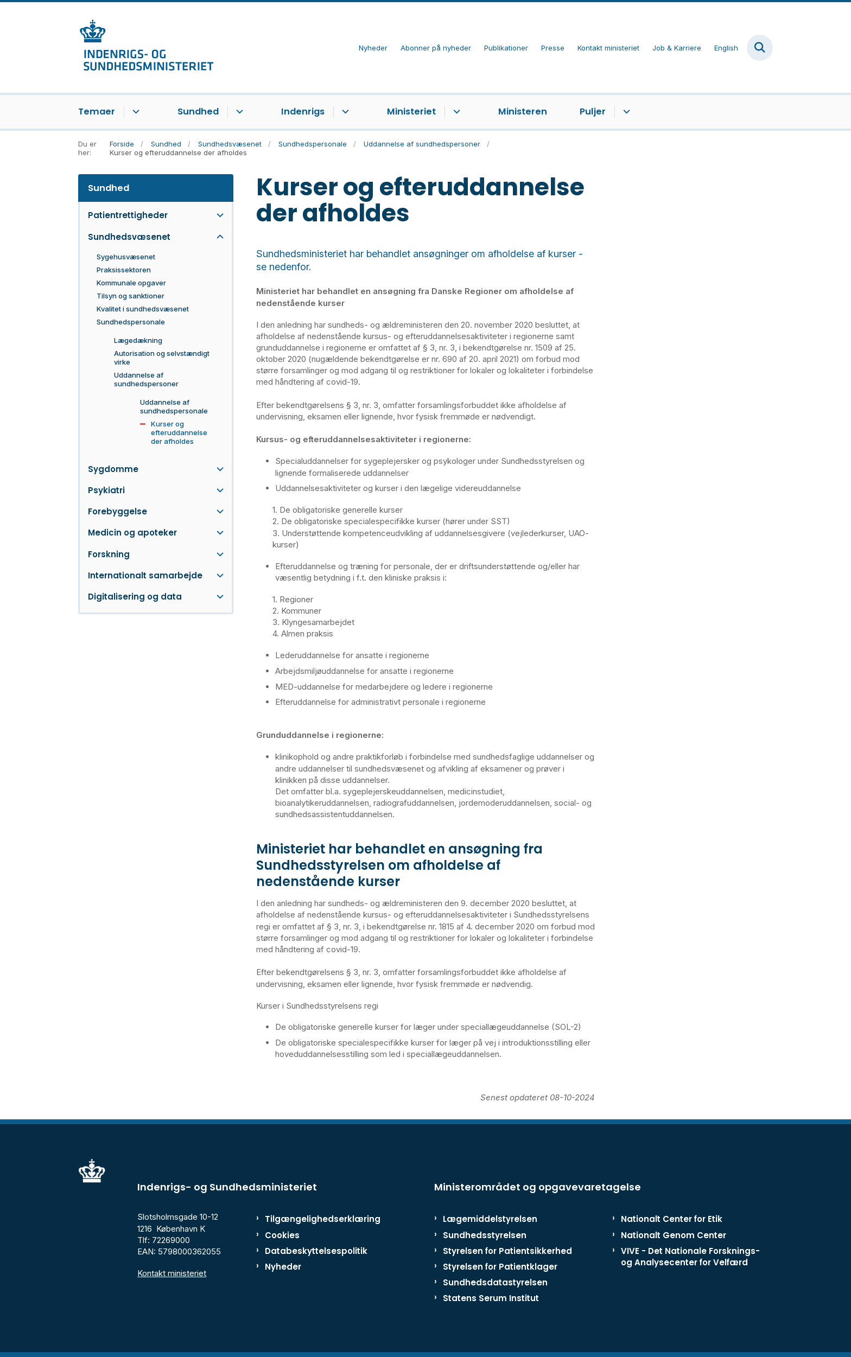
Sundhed (198, 111)
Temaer (96, 111)
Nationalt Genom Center (673, 1235)
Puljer (593, 111)
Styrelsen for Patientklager (500, 1266)
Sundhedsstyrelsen (484, 1235)
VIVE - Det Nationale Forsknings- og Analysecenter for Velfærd (690, 1256)
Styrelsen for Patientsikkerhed (507, 1251)
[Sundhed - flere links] (238, 112)
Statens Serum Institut (491, 1298)
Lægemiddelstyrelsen (490, 1219)
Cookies (282, 1235)
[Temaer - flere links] (134, 112)
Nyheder (283, 1266)
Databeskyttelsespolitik (311, 1251)
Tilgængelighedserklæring (311, 1219)
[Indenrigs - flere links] (343, 112)
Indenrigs (303, 111)
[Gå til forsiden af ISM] (146, 47)
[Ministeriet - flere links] (455, 112)
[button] (217, 215)
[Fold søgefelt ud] (760, 48)
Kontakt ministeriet (171, 1273)
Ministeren (522, 111)
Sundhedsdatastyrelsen (495, 1282)
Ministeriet (411, 111)
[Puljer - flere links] (625, 112)
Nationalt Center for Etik (671, 1219)
